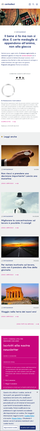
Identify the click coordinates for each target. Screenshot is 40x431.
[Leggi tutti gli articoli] (28, 324)
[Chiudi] (37, 392)
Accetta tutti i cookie (28, 427)
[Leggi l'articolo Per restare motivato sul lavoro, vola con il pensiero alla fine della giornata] (9, 275)
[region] (20, 410)
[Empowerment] (20, 32)
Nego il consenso (10, 384)
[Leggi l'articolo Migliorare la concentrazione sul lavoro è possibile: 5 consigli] (9, 228)
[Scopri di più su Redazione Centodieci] (8, 122)
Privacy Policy (17, 418)
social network (27, 55)
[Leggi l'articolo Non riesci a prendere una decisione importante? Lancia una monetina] (9, 183)
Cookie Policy (29, 416)
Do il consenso (9, 380)
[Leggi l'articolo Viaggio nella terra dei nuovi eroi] (9, 316)
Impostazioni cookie (10, 427)
